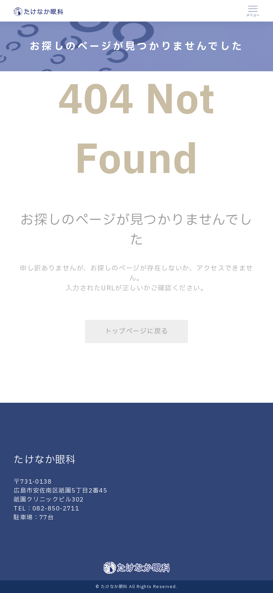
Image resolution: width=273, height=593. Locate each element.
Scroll (264, 569)
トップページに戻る (136, 331)
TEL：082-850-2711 (46, 508)
